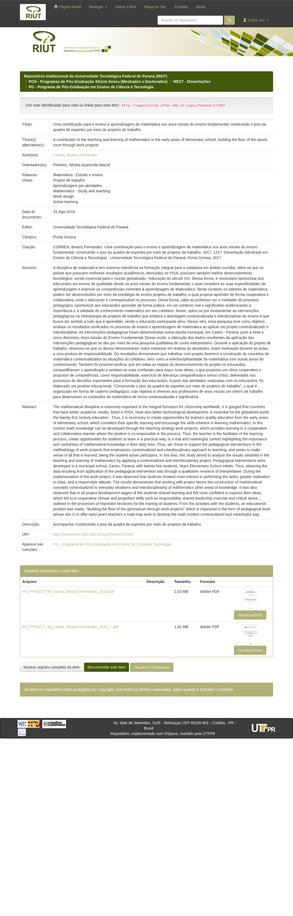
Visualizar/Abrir (250, 615)
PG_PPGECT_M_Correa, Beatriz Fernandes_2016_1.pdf (70, 627)
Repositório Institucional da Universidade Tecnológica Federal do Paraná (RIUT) (95, 76)
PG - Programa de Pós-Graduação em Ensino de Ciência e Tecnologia (91, 87)
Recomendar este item (106, 667)
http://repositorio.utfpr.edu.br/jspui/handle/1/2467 (93, 534)
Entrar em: (256, 20)
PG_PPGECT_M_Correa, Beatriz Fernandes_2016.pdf (68, 591)
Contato (181, 7)
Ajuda (200, 7)
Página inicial (67, 6)
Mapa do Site (155, 7)
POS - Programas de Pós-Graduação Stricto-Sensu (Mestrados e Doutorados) (98, 81)
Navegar (98, 7)
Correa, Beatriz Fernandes (75, 155)
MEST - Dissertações (192, 81)
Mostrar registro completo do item (51, 667)
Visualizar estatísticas (152, 667)
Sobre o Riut (125, 7)
